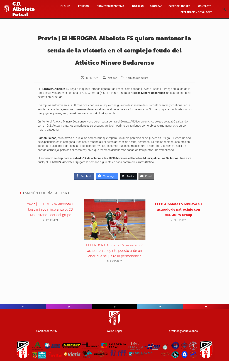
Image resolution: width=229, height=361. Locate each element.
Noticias (112, 77)
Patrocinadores (179, 6)
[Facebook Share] (84, 176)
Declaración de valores (196, 12)
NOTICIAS (138, 6)
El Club (65, 6)
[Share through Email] (146, 176)
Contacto (204, 6)
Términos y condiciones (182, 331)
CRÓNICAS (156, 6)
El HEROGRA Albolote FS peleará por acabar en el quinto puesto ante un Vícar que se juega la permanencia (114, 250)
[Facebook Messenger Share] (107, 176)
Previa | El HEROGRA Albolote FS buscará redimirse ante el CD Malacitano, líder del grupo (50, 209)
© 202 (51, 331)
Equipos (83, 6)
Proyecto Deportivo (110, 6)
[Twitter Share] (128, 176)
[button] (66, 6)
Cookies (41, 331)
